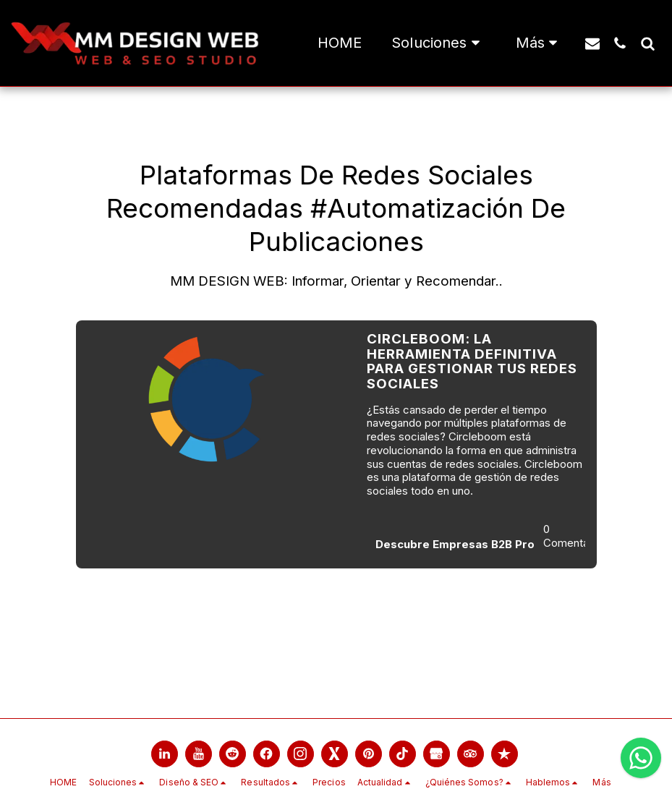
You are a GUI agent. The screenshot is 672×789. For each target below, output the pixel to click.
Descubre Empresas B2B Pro (455, 544)
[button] (438, 43)
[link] (164, 754)
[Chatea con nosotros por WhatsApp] (641, 758)
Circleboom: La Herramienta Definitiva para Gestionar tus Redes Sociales (472, 361)
